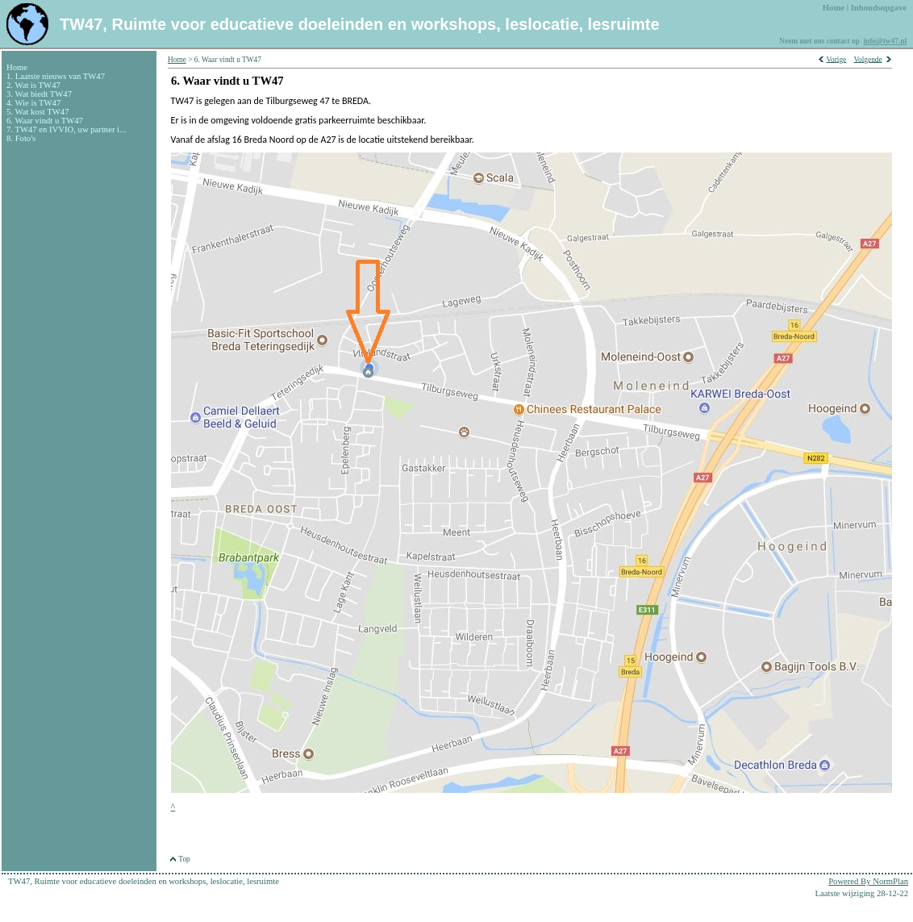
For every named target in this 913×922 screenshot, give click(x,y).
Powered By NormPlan (868, 881)
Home (16, 67)
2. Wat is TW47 (33, 85)
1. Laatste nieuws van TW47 (55, 76)
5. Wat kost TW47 (37, 111)
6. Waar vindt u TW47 (44, 120)
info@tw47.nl (885, 41)
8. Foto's (20, 138)
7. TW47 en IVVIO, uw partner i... (66, 129)
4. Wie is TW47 (33, 102)
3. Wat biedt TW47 (39, 94)
